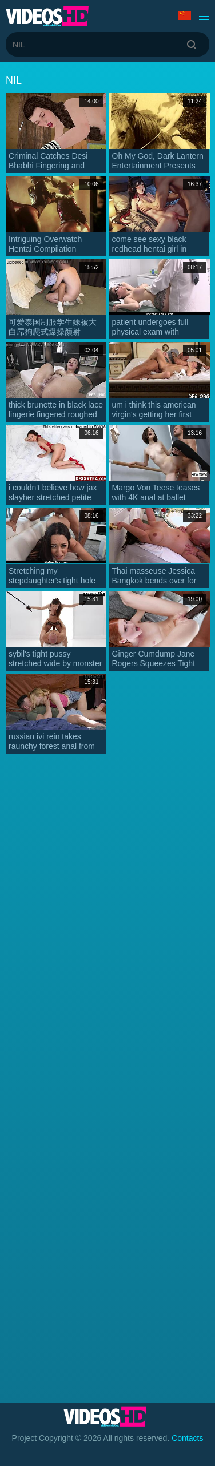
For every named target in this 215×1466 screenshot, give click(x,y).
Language (184, 15)
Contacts (187, 1438)
